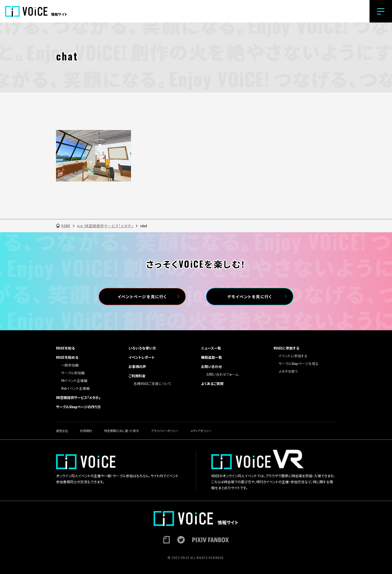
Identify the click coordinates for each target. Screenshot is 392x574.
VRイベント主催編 (74, 380)
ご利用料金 (137, 375)
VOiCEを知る (65, 347)
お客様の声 (137, 366)
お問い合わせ (211, 366)
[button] (381, 11)
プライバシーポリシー (164, 430)
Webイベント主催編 (75, 388)
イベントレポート (141, 357)
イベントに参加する (293, 355)
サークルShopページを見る (298, 363)
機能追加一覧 (211, 357)
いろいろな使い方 (142, 347)
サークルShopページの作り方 (78, 406)
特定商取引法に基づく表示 (121, 430)
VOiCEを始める (67, 357)
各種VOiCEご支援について (153, 383)
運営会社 (62, 430)
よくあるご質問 (212, 383)
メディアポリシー (201, 430)
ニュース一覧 (211, 347)
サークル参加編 (72, 372)
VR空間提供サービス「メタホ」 (78, 397)
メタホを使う (288, 371)
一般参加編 (69, 365)
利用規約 (86, 430)
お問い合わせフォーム (222, 374)
